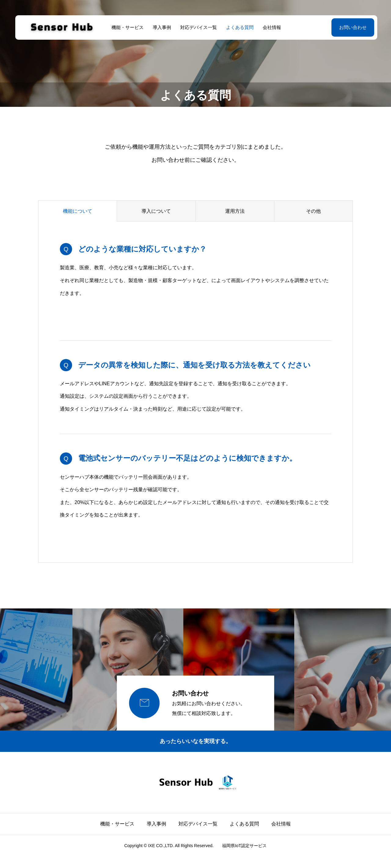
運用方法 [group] (235, 211)
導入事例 (161, 27)
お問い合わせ (351, 27)
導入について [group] (156, 211)
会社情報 (271, 27)
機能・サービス (127, 27)
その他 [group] (313, 211)
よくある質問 (239, 27)
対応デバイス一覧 (198, 27)
